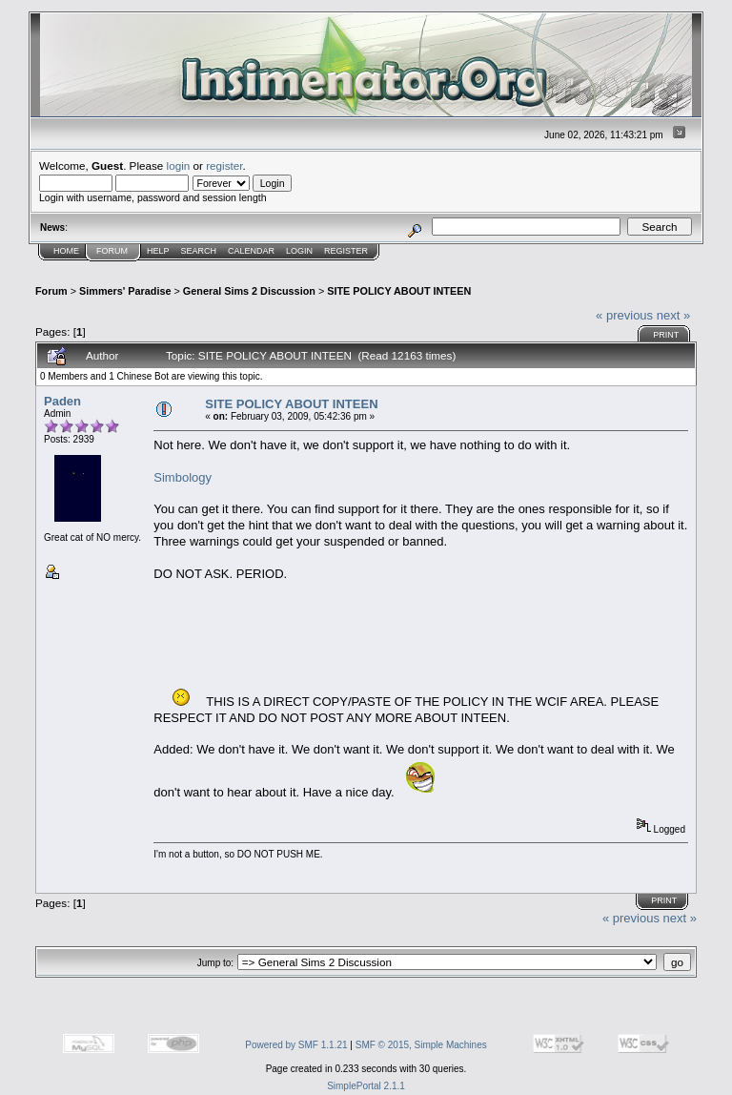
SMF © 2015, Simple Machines (421, 1045)
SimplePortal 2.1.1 (366, 1086)
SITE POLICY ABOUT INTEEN (399, 291)
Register (346, 251)
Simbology (182, 477)
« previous (624, 315)
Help (158, 251)
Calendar (251, 251)
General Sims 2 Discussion (249, 291)
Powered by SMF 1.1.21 (296, 1045)
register (224, 165)
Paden (62, 401)
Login (299, 251)
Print (666, 335)
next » (673, 315)
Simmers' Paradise (125, 291)
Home (66, 251)
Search (199, 251)
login (179, 165)
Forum (112, 251)
